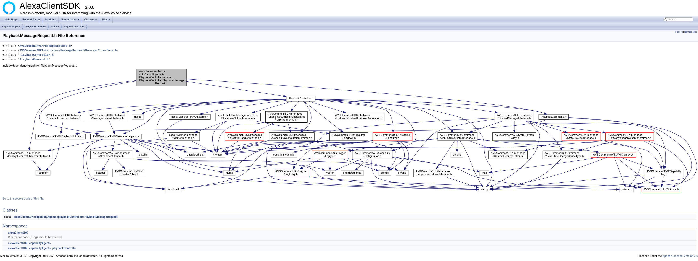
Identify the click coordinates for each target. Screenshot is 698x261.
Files (106, 20)
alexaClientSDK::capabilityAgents (29, 243)
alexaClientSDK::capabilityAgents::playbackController (42, 248)
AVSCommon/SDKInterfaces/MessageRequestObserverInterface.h (68, 50)
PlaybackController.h (36, 55)
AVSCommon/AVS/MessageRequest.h (45, 46)
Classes (90, 20)
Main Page (10, 19)
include (55, 26)
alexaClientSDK (18, 232)
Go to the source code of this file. (23, 198)
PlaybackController (36, 26)
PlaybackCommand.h (34, 59)
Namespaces (70, 20)
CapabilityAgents (11, 26)
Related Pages (31, 19)
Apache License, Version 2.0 (680, 256)
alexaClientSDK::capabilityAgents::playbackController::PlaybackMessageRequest (66, 216)
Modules (50, 19)
